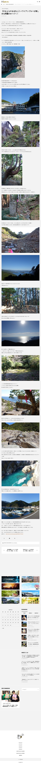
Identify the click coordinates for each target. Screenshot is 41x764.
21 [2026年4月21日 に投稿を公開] (5, 622)
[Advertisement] (20, 563)
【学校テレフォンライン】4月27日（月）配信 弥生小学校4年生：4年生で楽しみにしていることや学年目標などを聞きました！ (30, 668)
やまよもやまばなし (31, 626)
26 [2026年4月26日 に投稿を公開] (18, 622)
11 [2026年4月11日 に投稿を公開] (15, 617)
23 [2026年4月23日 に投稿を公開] (10, 622)
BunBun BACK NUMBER (20, 753)
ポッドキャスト (35, 619)
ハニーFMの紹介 (20, 759)
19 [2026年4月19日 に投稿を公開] (18, 619)
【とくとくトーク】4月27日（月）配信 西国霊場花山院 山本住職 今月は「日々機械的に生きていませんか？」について (30, 662)
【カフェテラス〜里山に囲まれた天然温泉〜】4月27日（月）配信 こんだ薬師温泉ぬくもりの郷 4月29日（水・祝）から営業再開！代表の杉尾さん (30, 656)
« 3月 (3, 628)
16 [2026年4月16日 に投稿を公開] (10, 619)
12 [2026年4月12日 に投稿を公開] (18, 617)
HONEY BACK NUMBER (20, 751)
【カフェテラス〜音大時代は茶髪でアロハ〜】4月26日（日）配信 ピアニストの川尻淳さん (30, 675)
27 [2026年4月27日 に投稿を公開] (2, 625)
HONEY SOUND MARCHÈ (32, 640)
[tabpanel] (10, 699)
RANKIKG (20, 749)
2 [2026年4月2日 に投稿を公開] (10, 614)
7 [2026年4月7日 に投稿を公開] (5, 617)
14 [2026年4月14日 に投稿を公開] (5, 619)
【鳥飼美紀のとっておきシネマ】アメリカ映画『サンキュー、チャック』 (30, 680)
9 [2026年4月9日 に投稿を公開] (10, 617)
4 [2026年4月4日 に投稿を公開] (15, 614)
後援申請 (20, 755)
